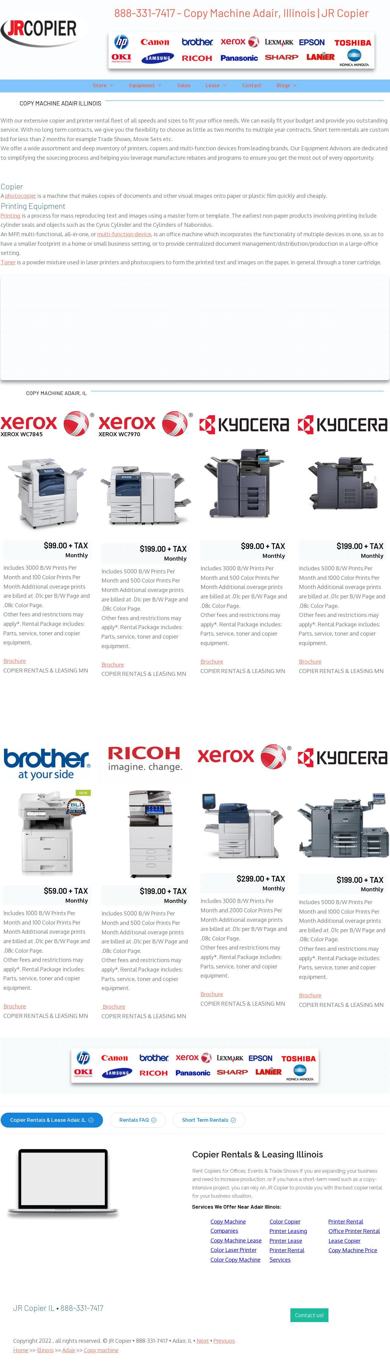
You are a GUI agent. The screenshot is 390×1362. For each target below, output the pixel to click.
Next (203, 1340)
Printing (10, 215)
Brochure (14, 661)
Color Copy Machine (236, 1259)
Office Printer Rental (354, 1231)
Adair (68, 1350)
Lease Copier (344, 1240)
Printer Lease (286, 1240)
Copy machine (101, 1350)
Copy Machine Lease (236, 1240)
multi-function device (124, 234)
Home (20, 1350)
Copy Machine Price (352, 1250)
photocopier (20, 195)
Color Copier (285, 1221)
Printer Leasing (288, 1231)
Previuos (224, 1340)
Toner (8, 262)
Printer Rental (345, 1221)
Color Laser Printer (234, 1249)
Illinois (45, 1350)
